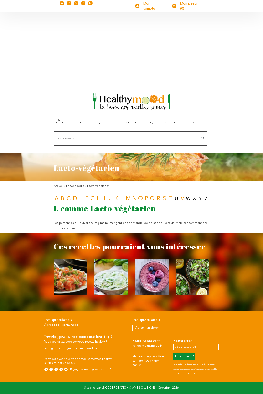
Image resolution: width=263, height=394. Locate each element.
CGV (148, 360)
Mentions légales (143, 356)
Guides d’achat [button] (200, 123)
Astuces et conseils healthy (139, 123)
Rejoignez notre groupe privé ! (90, 369)
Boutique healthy (173, 123)
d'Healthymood (68, 324)
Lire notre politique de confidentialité (187, 374)
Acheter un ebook (147, 327)
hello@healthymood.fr (147, 345)
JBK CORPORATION (115, 387)
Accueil (59, 122)
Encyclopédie (75, 185)
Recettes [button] (79, 123)
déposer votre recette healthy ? (86, 341)
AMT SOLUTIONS (143, 387)
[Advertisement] (131, 50)
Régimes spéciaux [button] (105, 123)
